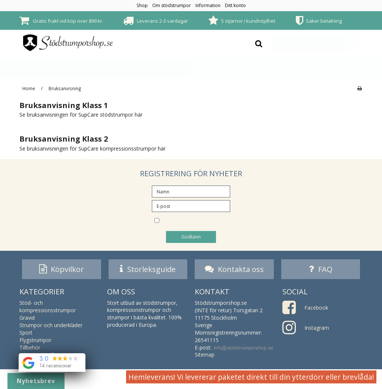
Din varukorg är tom (321, 43)
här (139, 114)
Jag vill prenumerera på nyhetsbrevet (196, 221)
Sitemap (205, 356)
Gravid (114, 68)
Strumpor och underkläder (165, 68)
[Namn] (191, 190)
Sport (214, 68)
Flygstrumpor (249, 68)
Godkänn (191, 237)
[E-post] (191, 205)
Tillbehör (286, 68)
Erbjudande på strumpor (336, 68)
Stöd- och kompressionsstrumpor (56, 68)
